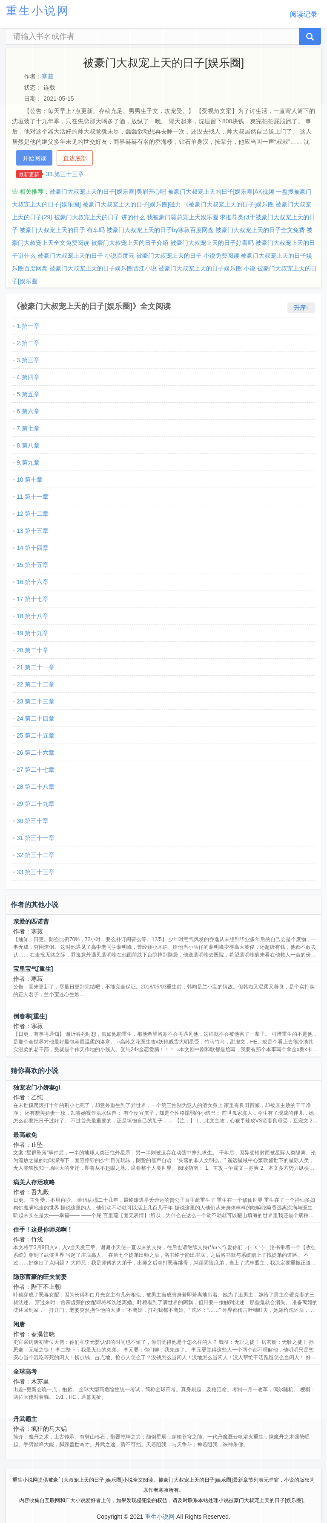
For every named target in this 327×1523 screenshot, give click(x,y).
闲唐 (19, 1324)
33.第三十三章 (65, 174)
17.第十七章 (33, 599)
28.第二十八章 (35, 786)
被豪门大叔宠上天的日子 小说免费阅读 (187, 255)
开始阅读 (34, 158)
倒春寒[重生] (30, 1016)
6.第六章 (28, 411)
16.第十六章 (33, 581)
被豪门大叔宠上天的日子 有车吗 (62, 230)
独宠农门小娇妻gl (36, 1087)
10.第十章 (30, 479)
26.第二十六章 (35, 752)
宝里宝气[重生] (33, 968)
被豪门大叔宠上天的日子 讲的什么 (99, 217)
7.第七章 (28, 428)
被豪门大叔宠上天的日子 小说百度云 (86, 255)
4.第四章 (28, 377)
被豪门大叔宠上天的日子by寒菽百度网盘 (160, 230)
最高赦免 (25, 1134)
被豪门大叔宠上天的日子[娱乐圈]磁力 (132, 204)
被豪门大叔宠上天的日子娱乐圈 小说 (206, 268)
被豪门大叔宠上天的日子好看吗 (212, 242)
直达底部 (75, 158)
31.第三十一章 (35, 837)
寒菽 (48, 76)
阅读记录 (303, 14)
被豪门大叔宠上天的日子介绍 (130, 242)
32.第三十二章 (35, 855)
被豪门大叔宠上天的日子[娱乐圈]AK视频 (221, 191)
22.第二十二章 (35, 684)
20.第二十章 (33, 650)
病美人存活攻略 (34, 1182)
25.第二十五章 (35, 735)
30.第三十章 (33, 820)
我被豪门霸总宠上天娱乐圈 (182, 217)
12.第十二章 (33, 513)
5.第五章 (28, 394)
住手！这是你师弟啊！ (43, 1229)
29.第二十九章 (35, 803)
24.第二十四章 (35, 718)
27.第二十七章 (35, 769)
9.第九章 (28, 462)
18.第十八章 (33, 616)
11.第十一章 (33, 496)
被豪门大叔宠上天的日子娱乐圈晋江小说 (103, 268)
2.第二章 (28, 343)
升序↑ (301, 307)
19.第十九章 (33, 633)
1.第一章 (28, 326)
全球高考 (25, 1371)
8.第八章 (28, 445)
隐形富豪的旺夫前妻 (40, 1276)
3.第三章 (28, 360)
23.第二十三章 (35, 701)
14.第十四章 (33, 547)
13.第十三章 (33, 530)
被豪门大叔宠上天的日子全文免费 (260, 230)
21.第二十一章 (35, 667)
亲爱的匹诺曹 (31, 921)
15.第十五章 (33, 564)
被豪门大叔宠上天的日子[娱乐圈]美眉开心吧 (107, 191)
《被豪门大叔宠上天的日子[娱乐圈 (228, 204)
